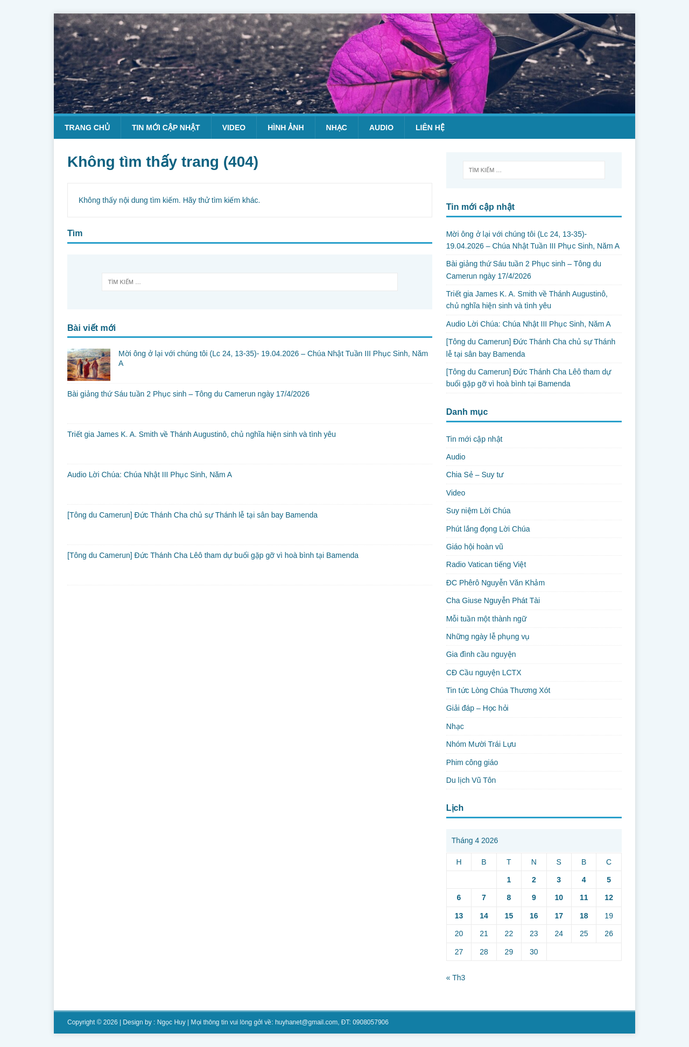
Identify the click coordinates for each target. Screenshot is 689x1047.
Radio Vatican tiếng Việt (486, 564)
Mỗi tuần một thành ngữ (486, 618)
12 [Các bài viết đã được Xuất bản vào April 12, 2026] (608, 897)
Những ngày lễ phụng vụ (488, 636)
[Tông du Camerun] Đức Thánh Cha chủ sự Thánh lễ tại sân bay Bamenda (192, 515)
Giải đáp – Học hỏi (477, 708)
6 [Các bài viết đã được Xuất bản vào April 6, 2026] (459, 897)
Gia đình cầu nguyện (481, 654)
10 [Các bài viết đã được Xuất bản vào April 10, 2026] (558, 897)
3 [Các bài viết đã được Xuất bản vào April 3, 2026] (559, 879)
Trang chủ (87, 127)
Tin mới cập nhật (166, 127)
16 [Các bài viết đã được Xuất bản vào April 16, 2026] (534, 915)
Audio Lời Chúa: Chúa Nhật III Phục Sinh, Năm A (149, 474)
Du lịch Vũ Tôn (471, 780)
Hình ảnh (286, 127)
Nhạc (336, 127)
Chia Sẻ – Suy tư (475, 474)
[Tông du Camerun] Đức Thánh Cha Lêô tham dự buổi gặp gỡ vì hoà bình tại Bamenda (212, 555)
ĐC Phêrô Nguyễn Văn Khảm (495, 582)
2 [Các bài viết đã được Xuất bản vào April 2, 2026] (534, 879)
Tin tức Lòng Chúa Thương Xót (498, 690)
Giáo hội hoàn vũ (474, 546)
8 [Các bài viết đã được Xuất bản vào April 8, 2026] (509, 897)
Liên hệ (430, 127)
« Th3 (456, 977)
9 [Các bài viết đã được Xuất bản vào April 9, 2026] (534, 897)
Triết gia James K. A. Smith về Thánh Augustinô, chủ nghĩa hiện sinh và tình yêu (201, 434)
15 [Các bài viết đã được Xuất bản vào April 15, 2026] (509, 915)
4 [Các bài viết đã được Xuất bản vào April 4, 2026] (584, 879)
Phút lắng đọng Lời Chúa (488, 529)
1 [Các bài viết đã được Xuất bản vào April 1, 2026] (509, 879)
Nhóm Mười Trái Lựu (481, 744)
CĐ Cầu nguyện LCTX (484, 672)
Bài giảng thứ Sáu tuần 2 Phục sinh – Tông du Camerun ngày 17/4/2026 (188, 394)
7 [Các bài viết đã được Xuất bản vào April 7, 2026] (484, 897)
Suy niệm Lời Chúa (478, 510)
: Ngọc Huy (169, 1022)
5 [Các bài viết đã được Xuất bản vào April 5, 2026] (609, 879)
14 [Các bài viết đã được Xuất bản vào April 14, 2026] (484, 915)
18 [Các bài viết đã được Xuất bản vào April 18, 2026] (584, 915)
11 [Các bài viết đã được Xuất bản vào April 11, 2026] (584, 897)
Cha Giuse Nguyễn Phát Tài (493, 600)
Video (234, 127)
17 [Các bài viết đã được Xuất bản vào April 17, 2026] (558, 915)
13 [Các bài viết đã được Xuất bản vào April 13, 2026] (459, 915)
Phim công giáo (472, 762)
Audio (381, 127)
